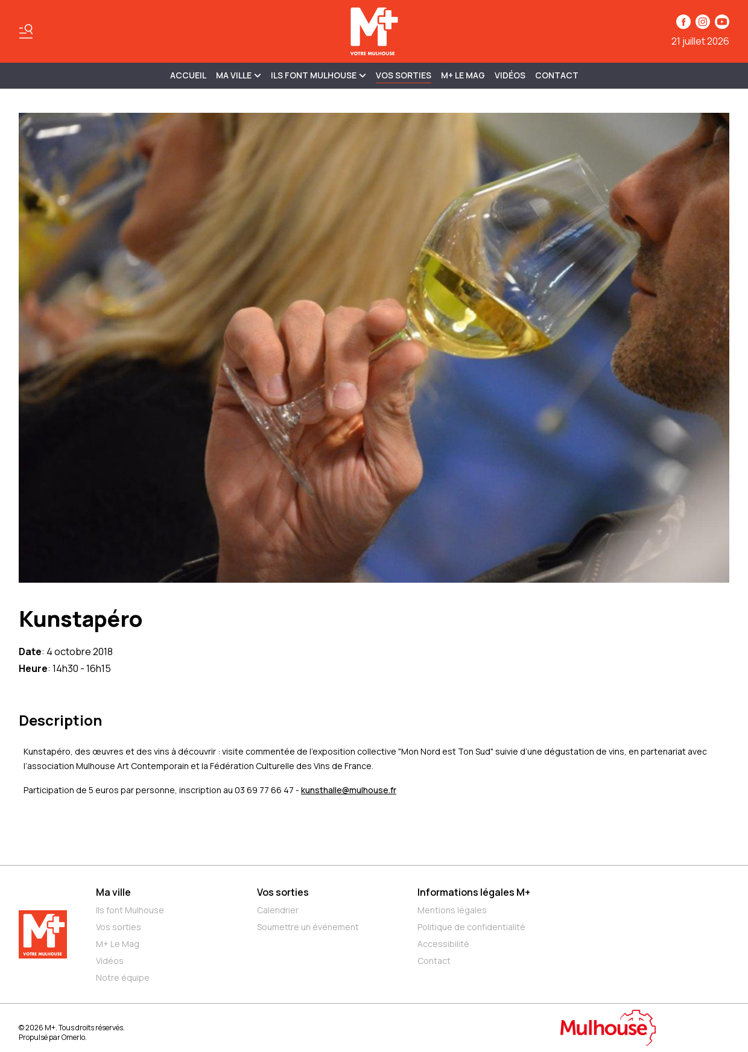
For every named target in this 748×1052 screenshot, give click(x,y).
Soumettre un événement (308, 927)
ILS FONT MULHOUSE (318, 75)
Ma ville (113, 892)
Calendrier (278, 910)
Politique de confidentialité (471, 927)
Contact (556, 75)
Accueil (188, 75)
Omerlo (73, 1037)
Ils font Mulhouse (130, 910)
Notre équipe (123, 977)
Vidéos (510, 75)
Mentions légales (452, 910)
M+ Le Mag (463, 75)
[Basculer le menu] (26, 31)
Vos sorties (403, 75)
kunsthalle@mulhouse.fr (348, 790)
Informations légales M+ (473, 892)
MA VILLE (238, 75)
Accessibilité (443, 943)
